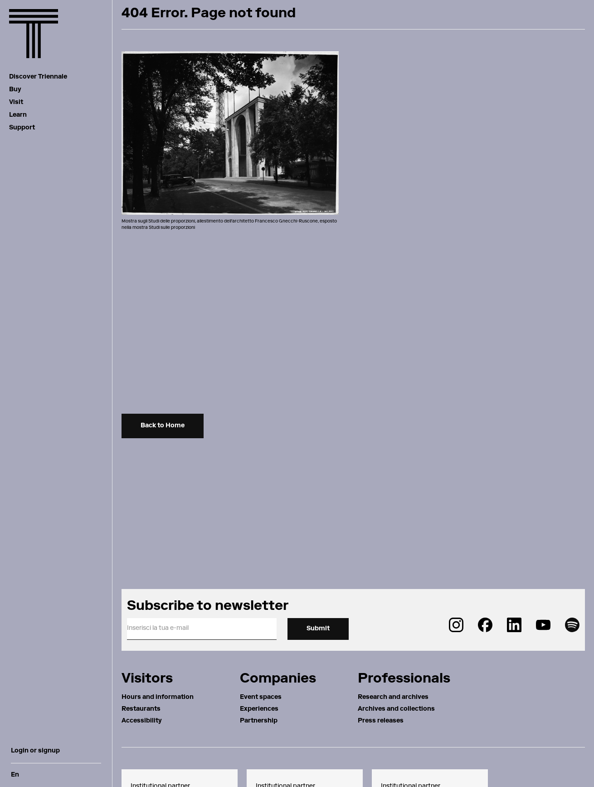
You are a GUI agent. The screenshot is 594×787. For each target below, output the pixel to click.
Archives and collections (396, 709)
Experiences (259, 709)
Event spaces (261, 697)
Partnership (259, 721)
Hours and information (158, 697)
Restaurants (141, 709)
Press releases (381, 721)
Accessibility (142, 721)
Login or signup (35, 751)
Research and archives (393, 697)
